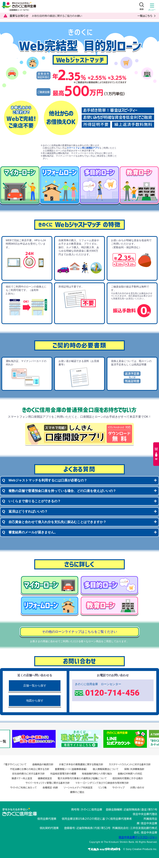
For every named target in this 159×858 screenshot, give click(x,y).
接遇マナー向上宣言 (22, 778)
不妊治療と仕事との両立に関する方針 (29, 769)
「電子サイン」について (15, 764)
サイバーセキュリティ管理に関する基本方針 (48, 783)
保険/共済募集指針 (134, 769)
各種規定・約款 (50, 787)
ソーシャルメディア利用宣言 (78, 787)
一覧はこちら (144, 16)
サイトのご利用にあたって (23, 787)
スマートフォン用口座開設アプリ (83, 148)
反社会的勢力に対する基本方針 (28, 774)
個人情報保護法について (106, 769)
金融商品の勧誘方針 (42, 764)
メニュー (152, 8)
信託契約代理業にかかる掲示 (127, 778)
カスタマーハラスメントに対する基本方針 (130, 764)
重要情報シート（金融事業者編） (71, 769)
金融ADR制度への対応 (130, 774)
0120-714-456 (112, 693)
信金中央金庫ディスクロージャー (138, 837)
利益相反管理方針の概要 (63, 774)
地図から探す (34, 700)
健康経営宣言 (45, 778)
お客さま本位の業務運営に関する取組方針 (81, 764)
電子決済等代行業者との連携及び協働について (82, 778)
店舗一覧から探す (34, 685)
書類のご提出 (77, 792)
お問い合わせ (137, 787)
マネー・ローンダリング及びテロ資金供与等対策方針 (102, 783)
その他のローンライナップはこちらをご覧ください (79, 631)
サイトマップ (118, 787)
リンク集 (102, 787)
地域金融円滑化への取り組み (97, 774)
